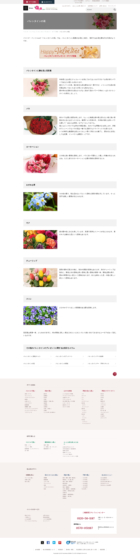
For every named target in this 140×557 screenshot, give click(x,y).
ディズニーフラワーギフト (31, 410)
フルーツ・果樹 (28, 447)
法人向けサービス (105, 483)
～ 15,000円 (84, 479)
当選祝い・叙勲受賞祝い (68, 494)
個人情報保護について (49, 549)
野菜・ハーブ (28, 445)
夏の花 (83, 408)
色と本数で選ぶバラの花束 (69, 401)
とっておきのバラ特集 (68, 393)
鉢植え (26, 399)
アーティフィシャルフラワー (31, 408)
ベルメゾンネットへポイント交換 (70, 456)
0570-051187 (84, 528)
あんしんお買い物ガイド (79, 6)
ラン (83, 399)
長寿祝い (65, 498)
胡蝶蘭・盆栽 (28, 406)
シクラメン (84, 421)
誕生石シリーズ (66, 405)
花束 (45, 485)
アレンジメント (28, 395)
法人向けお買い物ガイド (106, 481)
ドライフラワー (28, 403)
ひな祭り (103, 416)
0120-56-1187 (86, 518)
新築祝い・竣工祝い (67, 496)
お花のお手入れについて (68, 447)
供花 (45, 489)
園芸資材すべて (47, 448)
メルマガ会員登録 (47, 519)
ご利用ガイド (28, 517)
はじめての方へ (66, 6)
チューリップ (85, 406)
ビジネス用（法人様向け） (50, 412)
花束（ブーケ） (28, 393)
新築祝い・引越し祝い (49, 401)
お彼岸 (102, 414)
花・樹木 (27, 450)
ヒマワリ (84, 412)
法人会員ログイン (105, 479)
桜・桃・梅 (103, 410)
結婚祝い (46, 395)
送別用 (45, 403)
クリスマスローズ (86, 423)
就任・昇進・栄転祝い (68, 481)
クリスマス (103, 405)
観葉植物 (27, 405)
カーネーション (85, 401)
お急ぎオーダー (66, 397)
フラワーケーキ (28, 412)
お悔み (45, 410)
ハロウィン (103, 403)
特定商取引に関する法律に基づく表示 (86, 549)
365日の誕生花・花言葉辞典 (69, 448)
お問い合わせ (103, 6)
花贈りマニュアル (67, 452)
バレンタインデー (105, 412)
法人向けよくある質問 (106, 485)
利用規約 (60, 549)
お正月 (102, 408)
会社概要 (37, 549)
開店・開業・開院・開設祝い (69, 477)
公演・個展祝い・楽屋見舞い (69, 489)
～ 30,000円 (85, 483)
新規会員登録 (96, 1)
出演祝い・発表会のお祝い (69, 490)
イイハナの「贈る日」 (68, 454)
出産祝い (46, 406)
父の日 (102, 395)
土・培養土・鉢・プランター (50, 447)
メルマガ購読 (105, 1)
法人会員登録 (104, 477)
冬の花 (83, 419)
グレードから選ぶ (29, 477)
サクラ (83, 405)
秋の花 (83, 414)
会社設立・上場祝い (67, 485)
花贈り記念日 (66, 450)
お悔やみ (65, 492)
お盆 (102, 399)
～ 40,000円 (85, 485)
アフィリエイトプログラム (31, 521)
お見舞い (46, 405)
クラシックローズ (67, 399)
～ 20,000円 (85, 481)
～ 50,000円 (85, 487)
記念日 (45, 397)
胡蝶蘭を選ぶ (30, 475)
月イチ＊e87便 (66, 406)
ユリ (83, 397)
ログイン (87, 1)
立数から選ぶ (28, 479)
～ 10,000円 (84, 477)
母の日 (102, 393)
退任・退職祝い (66, 487)
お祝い (45, 399)
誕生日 (45, 393)
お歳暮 (102, 406)
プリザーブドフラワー (30, 397)
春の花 (83, 403)
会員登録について (93, 6)
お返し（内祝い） (48, 408)
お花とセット (28, 401)
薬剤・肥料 (46, 445)
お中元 (102, 397)
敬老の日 (103, 401)
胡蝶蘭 (45, 477)
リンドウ (84, 418)
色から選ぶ (27, 481)
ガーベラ (84, 395)
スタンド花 (46, 481)
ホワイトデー (104, 418)
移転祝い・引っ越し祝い (68, 479)
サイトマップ (112, 6)
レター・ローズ (66, 403)
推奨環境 (102, 549)
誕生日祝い (65, 483)
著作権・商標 (69, 549)
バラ (83, 393)
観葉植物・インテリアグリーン (32, 448)
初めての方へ (28, 515)
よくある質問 (28, 519)
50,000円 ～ (85, 489)
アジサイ (84, 410)
